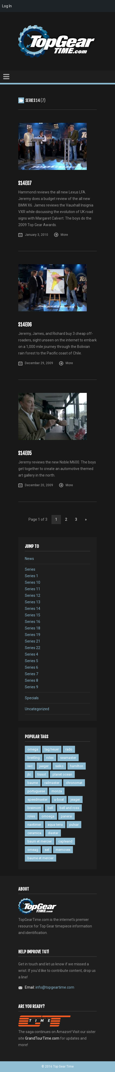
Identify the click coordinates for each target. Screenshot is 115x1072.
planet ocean (62, 774)
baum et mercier (39, 841)
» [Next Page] (86, 519)
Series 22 (32, 648)
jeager (75, 799)
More (64, 235)
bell (50, 808)
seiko (59, 766)
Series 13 (32, 602)
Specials (32, 698)
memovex (63, 850)
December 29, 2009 (39, 363)
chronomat (74, 783)
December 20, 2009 (39, 485)
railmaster (51, 783)
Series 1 (31, 576)
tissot (41, 774)
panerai (66, 816)
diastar (53, 833)
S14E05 (25, 453)
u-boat (59, 799)
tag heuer (52, 749)
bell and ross (69, 808)
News (29, 559)
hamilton (76, 766)
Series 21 (32, 641)
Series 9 (31, 687)
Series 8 (31, 680)
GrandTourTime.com (42, 1038)
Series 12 (32, 595)
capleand (65, 841)
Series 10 (32, 582)
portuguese (36, 791)
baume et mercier (40, 858)
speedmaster (37, 799)
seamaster (68, 758)
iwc (30, 766)
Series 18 (32, 628)
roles (31, 816)
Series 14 (32, 608)
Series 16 (32, 622)
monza (56, 791)
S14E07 (25, 183)
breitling (33, 758)
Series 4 (31, 654)
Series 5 (31, 661)
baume (32, 783)
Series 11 (32, 589)
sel (47, 850)
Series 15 (32, 615)
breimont (34, 808)
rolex (50, 758)
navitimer (34, 825)
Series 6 (31, 667)
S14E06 (25, 325)
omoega (48, 816)
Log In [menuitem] (7, 6)
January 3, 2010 (36, 235)
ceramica (34, 833)
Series (30, 569)
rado (68, 749)
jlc (29, 774)
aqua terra (55, 825)
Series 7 (31, 674)
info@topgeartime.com (55, 987)
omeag (32, 850)
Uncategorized (37, 709)
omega (32, 749)
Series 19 (32, 635)
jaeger (44, 766)
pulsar (74, 825)
